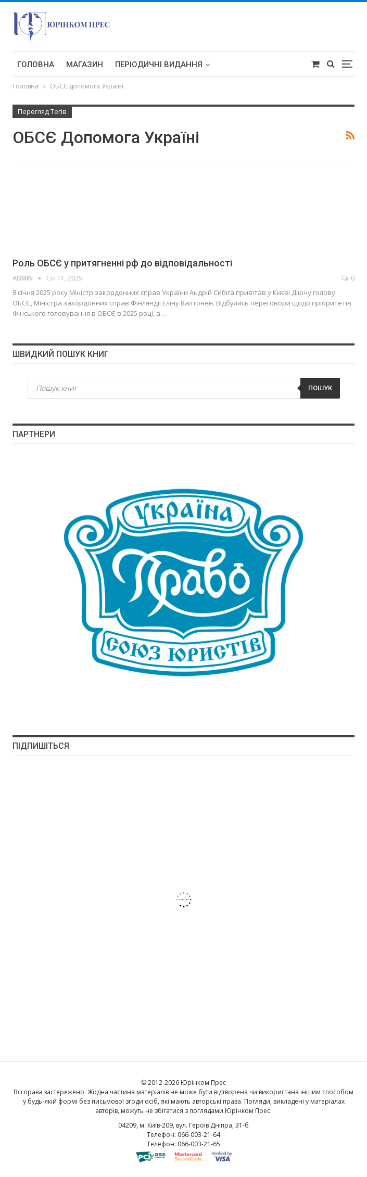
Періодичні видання (159, 64)
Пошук (320, 388)
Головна (35, 64)
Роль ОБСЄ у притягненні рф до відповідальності (122, 263)
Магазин (84, 64)
